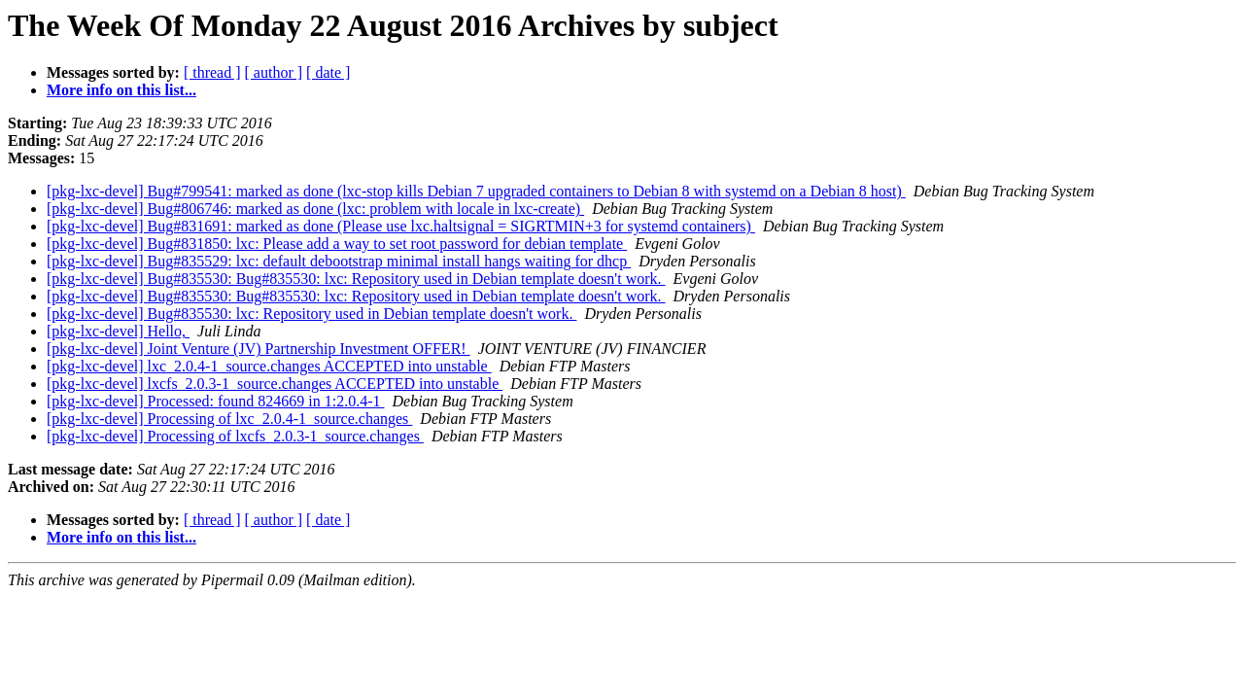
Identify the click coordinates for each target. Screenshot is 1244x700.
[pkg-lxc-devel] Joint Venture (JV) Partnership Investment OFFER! (258, 348)
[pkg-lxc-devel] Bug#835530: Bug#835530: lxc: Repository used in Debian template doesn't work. (356, 278)
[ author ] (274, 72)
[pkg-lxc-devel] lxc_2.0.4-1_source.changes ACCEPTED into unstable (269, 366)
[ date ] (328, 72)
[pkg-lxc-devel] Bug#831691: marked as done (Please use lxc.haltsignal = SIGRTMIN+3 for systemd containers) (401, 226)
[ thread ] (212, 72)
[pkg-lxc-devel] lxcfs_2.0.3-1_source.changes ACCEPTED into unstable (274, 383)
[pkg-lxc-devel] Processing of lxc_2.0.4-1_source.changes (229, 418)
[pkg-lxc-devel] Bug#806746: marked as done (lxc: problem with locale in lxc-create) (315, 208)
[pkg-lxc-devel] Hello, (118, 331)
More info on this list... (121, 90)
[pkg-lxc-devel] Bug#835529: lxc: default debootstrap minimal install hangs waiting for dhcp (339, 261)
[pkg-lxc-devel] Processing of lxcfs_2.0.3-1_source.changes (235, 436)
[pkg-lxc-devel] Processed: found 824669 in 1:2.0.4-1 (215, 401)
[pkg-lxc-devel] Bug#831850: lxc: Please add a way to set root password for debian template (337, 243)
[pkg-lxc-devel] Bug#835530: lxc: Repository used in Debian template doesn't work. (311, 313)
